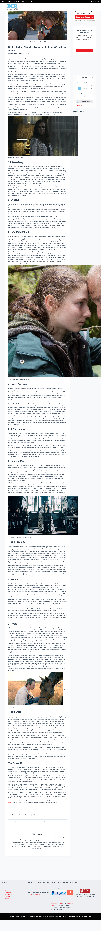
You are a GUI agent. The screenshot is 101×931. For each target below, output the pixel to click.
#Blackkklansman (31, 823)
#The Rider (35, 826)
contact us (37, 905)
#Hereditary (55, 823)
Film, (26, 64)
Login (90, 927)
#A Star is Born (22, 823)
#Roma (20, 826)
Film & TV (29, 64)
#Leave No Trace (12, 826)
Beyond (63, 7)
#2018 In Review (12, 823)
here (24, 125)
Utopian (17, 927)
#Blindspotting (41, 823)
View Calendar (79, 116)
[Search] (98, 1)
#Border (48, 823)
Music (89, 7)
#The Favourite (27, 826)
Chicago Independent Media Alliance (85, 907)
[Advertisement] (84, 77)
